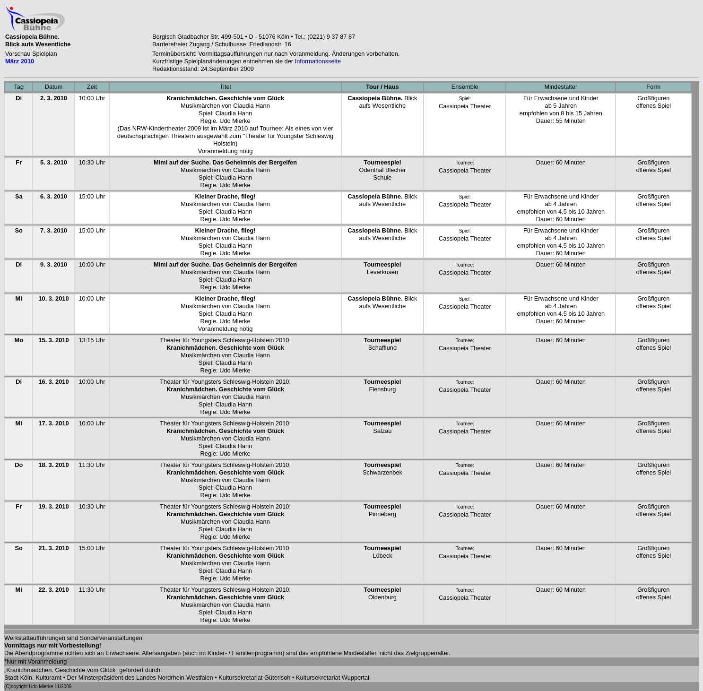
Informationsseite (318, 61)
